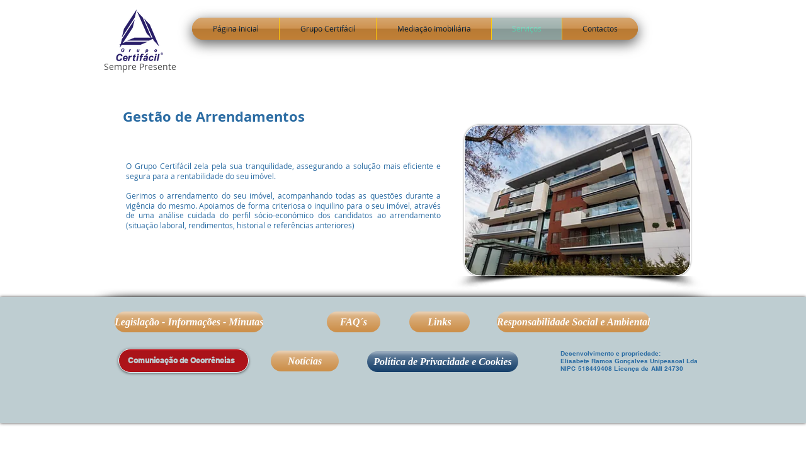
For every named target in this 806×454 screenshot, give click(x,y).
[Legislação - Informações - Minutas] (189, 321)
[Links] (439, 321)
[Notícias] (305, 361)
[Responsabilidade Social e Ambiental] (573, 321)
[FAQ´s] (353, 321)
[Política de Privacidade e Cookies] (442, 361)
